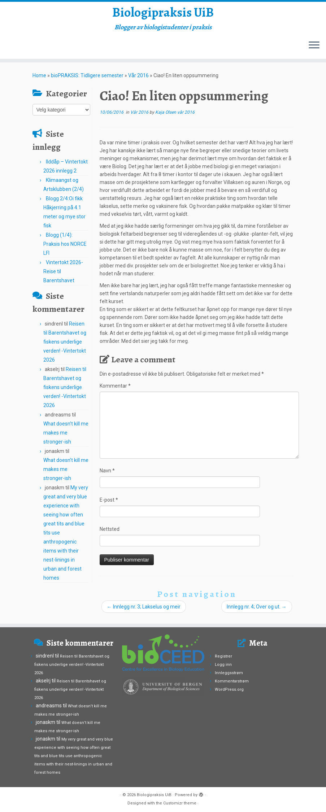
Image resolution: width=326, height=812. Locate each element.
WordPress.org (229, 689)
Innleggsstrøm (229, 673)
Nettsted (109, 533)
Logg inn (223, 664)
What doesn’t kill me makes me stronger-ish (65, 436)
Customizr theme (179, 803)
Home (39, 79)
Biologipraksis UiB (163, 14)
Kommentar (115, 389)
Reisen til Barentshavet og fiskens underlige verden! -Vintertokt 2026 (64, 345)
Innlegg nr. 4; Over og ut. (257, 610)
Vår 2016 (138, 79)
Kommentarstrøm (232, 681)
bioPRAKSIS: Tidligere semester (87, 79)
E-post (109, 503)
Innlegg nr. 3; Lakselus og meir (144, 610)
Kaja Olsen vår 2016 (175, 115)
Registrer (223, 656)
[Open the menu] (314, 49)
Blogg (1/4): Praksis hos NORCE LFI (65, 247)
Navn (107, 474)
